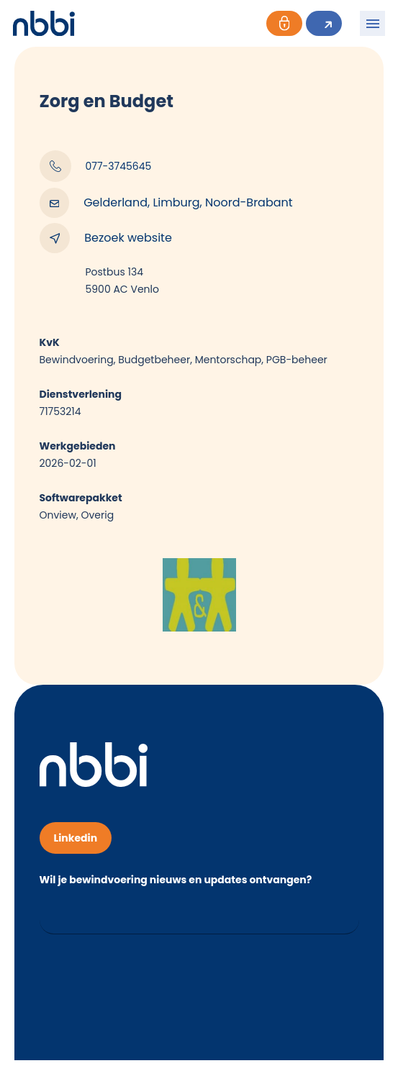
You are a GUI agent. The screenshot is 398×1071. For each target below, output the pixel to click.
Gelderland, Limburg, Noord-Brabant (166, 203)
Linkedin (76, 838)
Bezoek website (106, 238)
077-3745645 (96, 166)
